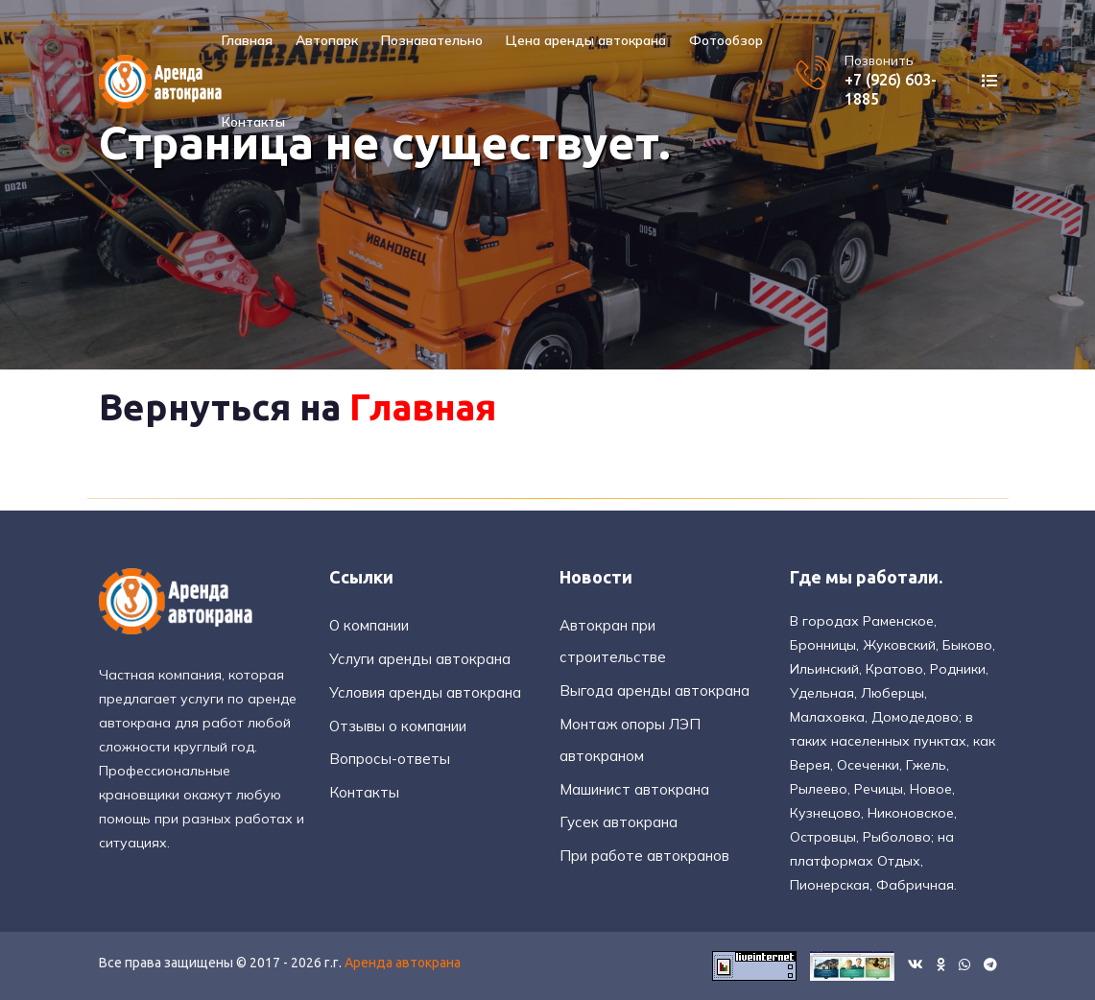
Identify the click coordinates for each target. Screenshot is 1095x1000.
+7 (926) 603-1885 (891, 89)
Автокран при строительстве (612, 641)
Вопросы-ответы (389, 759)
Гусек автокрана (618, 822)
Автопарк (327, 40)
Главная (247, 40)
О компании (369, 625)
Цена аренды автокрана (586, 40)
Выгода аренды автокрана (654, 690)
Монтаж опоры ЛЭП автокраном (630, 740)
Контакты (253, 122)
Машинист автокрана (634, 789)
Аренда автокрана (403, 962)
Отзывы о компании (397, 726)
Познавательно (432, 40)
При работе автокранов (644, 855)
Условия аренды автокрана (425, 692)
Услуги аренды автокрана (420, 659)
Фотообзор (726, 40)
